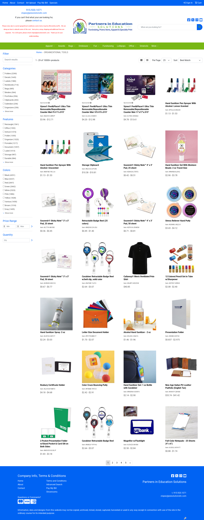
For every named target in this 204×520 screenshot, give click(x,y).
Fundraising (108, 46)
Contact (20, 3)
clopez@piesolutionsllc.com (34, 13)
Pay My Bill (42, 3)
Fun (96, 46)
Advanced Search (54, 484)
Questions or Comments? (29, 497)
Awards (61, 46)
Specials (53, 3)
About (12, 3)
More (155, 46)
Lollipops (121, 46)
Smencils (144, 46)
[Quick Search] (167, 27)
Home (5, 3)
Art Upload (31, 3)
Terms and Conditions (56, 481)
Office (132, 46)
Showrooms (51, 492)
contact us (37, 20)
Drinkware (84, 46)
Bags (71, 46)
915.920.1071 (34, 9)
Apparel (50, 46)
